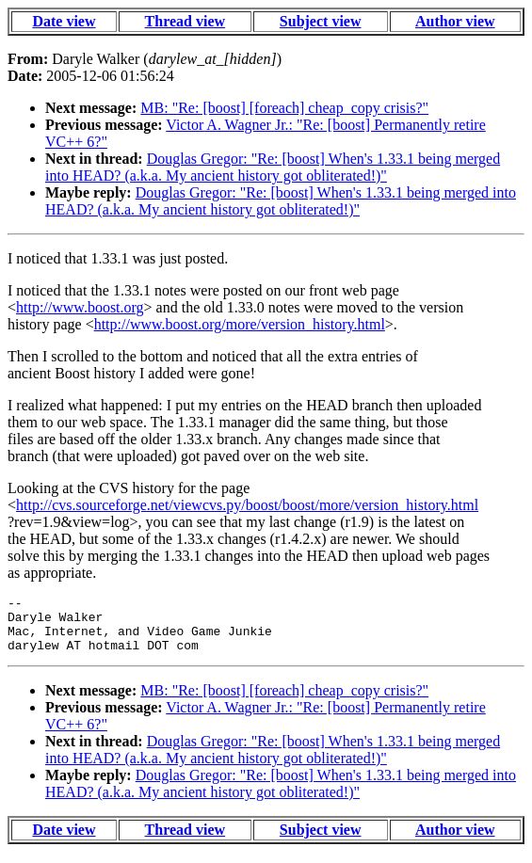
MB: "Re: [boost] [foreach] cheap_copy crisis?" (284, 108)
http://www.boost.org (80, 307)
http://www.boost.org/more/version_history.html (239, 324)
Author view (455, 21)
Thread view (185, 21)
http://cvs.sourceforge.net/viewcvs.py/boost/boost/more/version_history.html (247, 505)
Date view (63, 21)
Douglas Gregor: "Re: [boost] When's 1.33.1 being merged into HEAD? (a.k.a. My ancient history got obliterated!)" (272, 167)
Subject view (321, 21)
